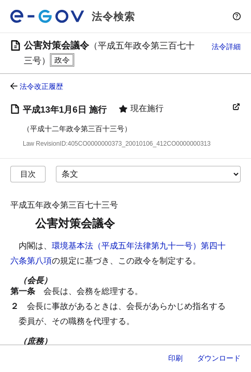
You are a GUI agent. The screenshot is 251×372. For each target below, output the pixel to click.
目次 (28, 173)
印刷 (175, 358)
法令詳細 (226, 46)
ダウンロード (219, 358)
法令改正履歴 (41, 86)
